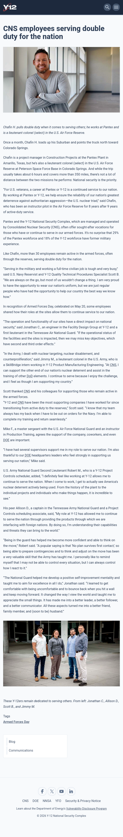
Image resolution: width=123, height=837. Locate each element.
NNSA (47, 801)
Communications (21, 750)
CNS (25, 801)
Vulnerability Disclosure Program (86, 808)
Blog (12, 742)
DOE (36, 801)
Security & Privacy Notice (83, 801)
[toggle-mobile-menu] (116, 7)
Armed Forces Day (16, 722)
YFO (58, 801)
